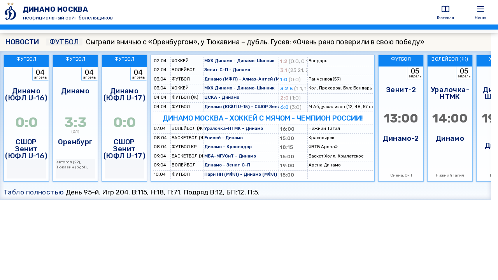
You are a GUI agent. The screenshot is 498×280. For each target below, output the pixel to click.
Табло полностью (34, 192)
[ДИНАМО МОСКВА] (11, 12)
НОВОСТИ (22, 42)
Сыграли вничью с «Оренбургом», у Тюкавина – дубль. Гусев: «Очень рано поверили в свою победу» (235, 42)
